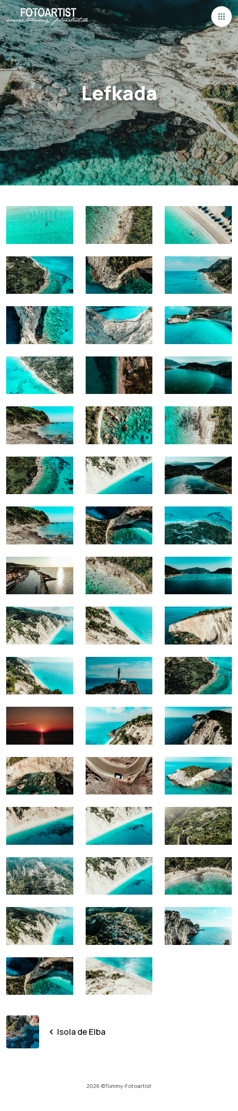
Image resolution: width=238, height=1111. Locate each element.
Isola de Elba (77, 1031)
